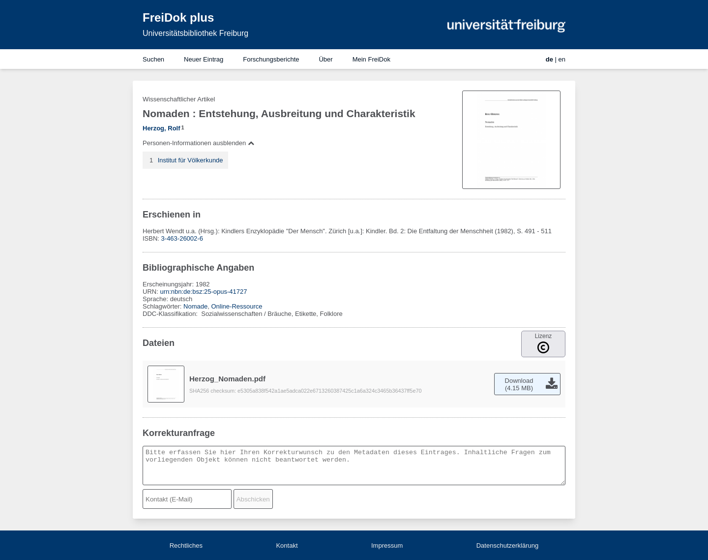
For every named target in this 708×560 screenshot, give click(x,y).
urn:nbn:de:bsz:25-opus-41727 (203, 291)
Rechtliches (186, 545)
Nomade (195, 306)
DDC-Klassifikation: (171, 313)
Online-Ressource (236, 306)
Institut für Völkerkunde (190, 160)
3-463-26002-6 (182, 238)
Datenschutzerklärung (507, 545)
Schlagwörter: (163, 306)
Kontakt (286, 545)
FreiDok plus (178, 17)
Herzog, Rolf (161, 128)
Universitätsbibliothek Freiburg (195, 33)
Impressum (387, 545)
